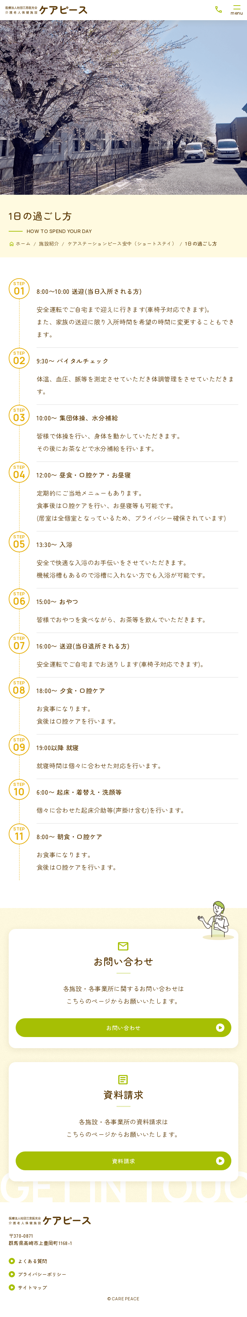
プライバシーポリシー (42, 1274)
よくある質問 (32, 1261)
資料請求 (123, 1161)
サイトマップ (32, 1287)
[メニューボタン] (237, 10)
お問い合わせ (123, 1027)
